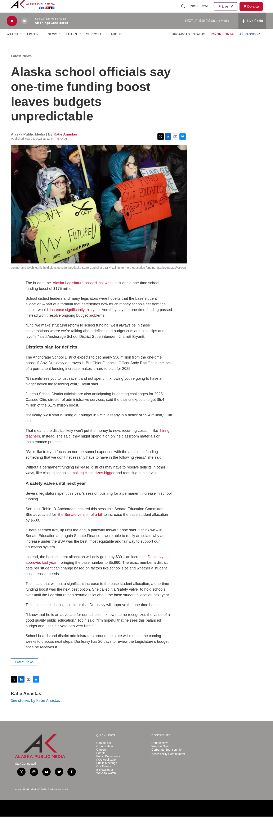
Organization (104, 755)
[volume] (24, 30)
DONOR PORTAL (222, 43)
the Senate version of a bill (80, 524)
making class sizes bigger (93, 482)
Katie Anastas (65, 144)
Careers (101, 759)
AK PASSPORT (250, 43)
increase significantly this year (75, 319)
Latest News (21, 65)
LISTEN (33, 43)
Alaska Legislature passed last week (83, 292)
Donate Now (159, 752)
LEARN (71, 43)
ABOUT (116, 43)
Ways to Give (160, 755)
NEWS (52, 43)
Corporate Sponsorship (166, 759)
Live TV (227, 10)
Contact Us (103, 752)
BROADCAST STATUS (188, 43)
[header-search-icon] (184, 11)
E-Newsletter (104, 779)
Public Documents (108, 765)
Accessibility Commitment (168, 763)
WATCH (12, 43)
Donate (255, 11)
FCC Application (106, 769)
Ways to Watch (106, 782)
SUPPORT (94, 43)
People (101, 762)
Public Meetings (106, 772)
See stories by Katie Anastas (35, 709)
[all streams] (252, 30)
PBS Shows (200, 11)
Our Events (103, 775)
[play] (12, 30)
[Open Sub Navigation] (21, 43)
